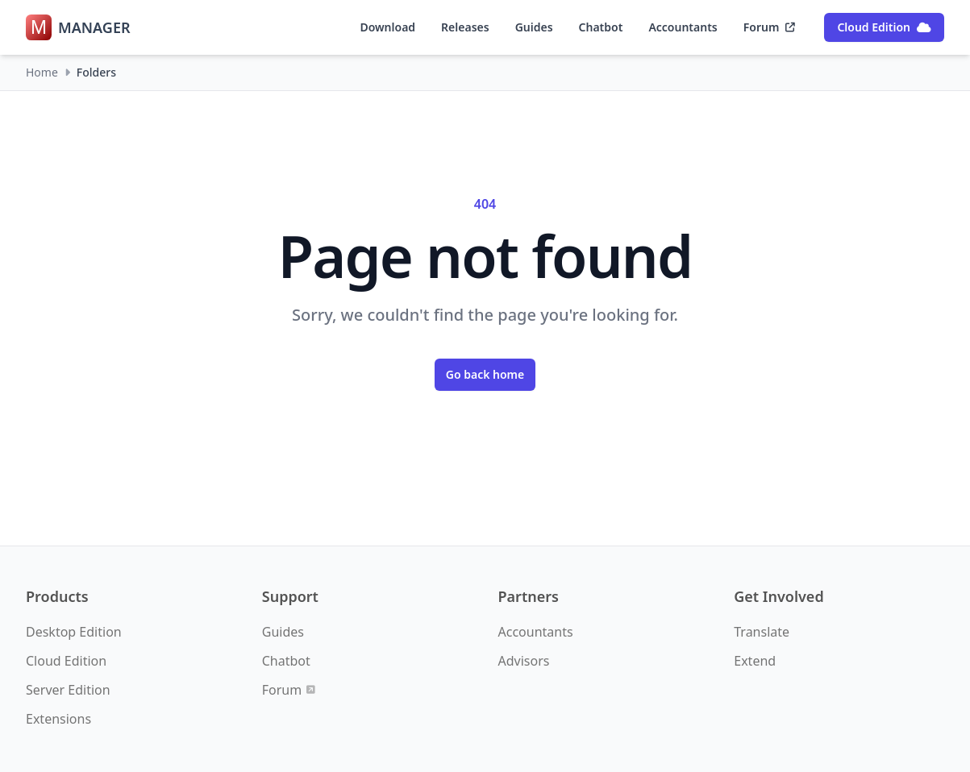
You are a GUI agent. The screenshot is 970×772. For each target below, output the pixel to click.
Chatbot (601, 27)
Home (42, 72)
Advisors (524, 661)
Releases (465, 27)
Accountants (682, 27)
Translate (761, 632)
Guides (534, 27)
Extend (755, 661)
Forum (769, 27)
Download (387, 27)
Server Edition (68, 690)
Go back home (485, 374)
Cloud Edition (884, 27)
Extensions (58, 719)
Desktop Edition (74, 632)
